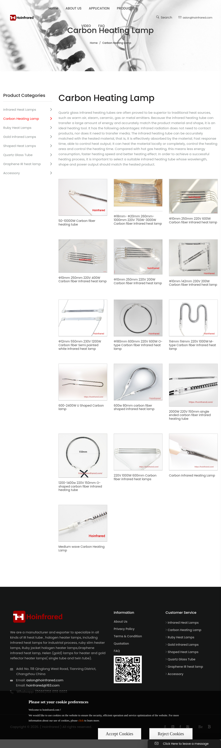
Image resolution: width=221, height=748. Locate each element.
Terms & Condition (128, 636)
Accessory (11, 173)
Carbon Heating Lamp (21, 118)
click (81, 720)
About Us (120, 621)
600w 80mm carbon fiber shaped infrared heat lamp (134, 407)
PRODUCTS (125, 8)
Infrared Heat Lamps (19, 109)
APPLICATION (99, 8)
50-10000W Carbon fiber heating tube (76, 223)
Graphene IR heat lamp (22, 164)
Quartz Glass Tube (18, 155)
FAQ (101, 26)
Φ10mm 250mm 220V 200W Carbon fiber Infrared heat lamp (138, 281)
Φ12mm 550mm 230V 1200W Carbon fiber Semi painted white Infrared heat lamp (79, 345)
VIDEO (86, 26)
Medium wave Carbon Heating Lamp (81, 548)
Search (164, 17)
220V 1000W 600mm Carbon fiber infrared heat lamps (135, 477)
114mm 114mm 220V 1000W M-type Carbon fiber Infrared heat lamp (192, 345)
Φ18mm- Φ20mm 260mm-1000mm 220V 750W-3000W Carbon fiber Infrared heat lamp (138, 220)
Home (53, 8)
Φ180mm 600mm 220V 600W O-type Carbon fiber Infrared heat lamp (138, 345)
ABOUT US (74, 8)
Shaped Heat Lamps (19, 146)
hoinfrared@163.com (43, 685)
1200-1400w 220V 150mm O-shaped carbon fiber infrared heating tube (80, 486)
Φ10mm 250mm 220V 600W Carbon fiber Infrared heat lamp (193, 220)
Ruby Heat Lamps (17, 127)
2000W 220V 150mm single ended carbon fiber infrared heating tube (190, 415)
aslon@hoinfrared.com (195, 17)
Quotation (121, 643)
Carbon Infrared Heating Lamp (192, 475)
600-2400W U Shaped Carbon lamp (81, 407)
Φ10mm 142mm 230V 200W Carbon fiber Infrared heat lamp (193, 283)
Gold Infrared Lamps (19, 136)
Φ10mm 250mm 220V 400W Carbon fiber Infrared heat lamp (82, 280)
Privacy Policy (124, 629)
